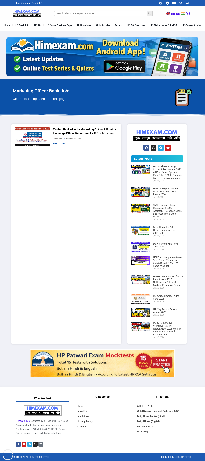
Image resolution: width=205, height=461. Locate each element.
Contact (81, 426)
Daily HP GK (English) (148, 421)
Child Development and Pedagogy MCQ (158, 411)
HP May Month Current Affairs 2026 (165, 311)
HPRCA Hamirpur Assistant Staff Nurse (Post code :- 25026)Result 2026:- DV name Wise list (167, 261)
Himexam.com (23, 421)
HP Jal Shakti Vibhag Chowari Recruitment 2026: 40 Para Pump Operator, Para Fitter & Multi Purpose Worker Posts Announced (167, 172)
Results (118, 25)
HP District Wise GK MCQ (163, 25)
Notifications (84, 25)
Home (7, 25)
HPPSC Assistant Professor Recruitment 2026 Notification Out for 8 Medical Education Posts (168, 281)
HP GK (37, 25)
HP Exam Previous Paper (59, 25)
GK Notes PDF (145, 426)
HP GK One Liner (136, 25)
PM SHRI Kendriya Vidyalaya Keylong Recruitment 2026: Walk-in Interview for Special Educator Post (167, 329)
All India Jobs (102, 25)
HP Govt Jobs (22, 25)
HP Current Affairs (191, 25)
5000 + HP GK (145, 406)
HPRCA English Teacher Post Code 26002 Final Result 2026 (166, 191)
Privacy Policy (85, 421)
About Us (82, 411)
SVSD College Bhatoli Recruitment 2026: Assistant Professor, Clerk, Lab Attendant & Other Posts (167, 211)
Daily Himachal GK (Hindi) (151, 416)
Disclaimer (83, 416)
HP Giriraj (142, 431)
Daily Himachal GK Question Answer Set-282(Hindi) (164, 230)
